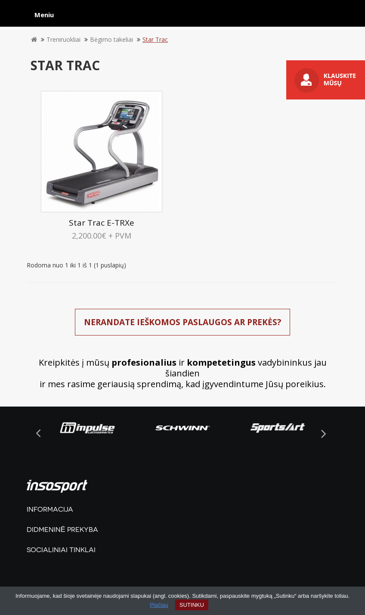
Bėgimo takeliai (111, 39)
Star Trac (155, 39)
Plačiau (159, 605)
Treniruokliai (63, 39)
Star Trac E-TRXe (101, 222)
